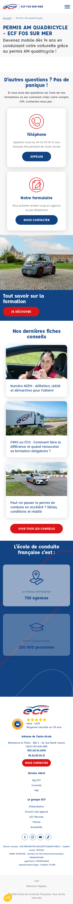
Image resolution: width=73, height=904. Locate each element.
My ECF (36, 780)
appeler (36, 156)
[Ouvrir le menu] (67, 6)
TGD (36, 790)
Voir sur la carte (36, 750)
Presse (37, 821)
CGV (36, 880)
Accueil (7, 17)
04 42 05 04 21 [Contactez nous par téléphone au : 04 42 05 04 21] (36, 755)
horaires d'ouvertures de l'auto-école (36, 146)
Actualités (36, 826)
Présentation (36, 806)
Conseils (37, 785)
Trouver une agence (36, 811)
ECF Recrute (36, 816)
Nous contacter (37, 220)
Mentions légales (36, 886)
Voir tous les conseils (36, 528)
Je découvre (21, 311)
